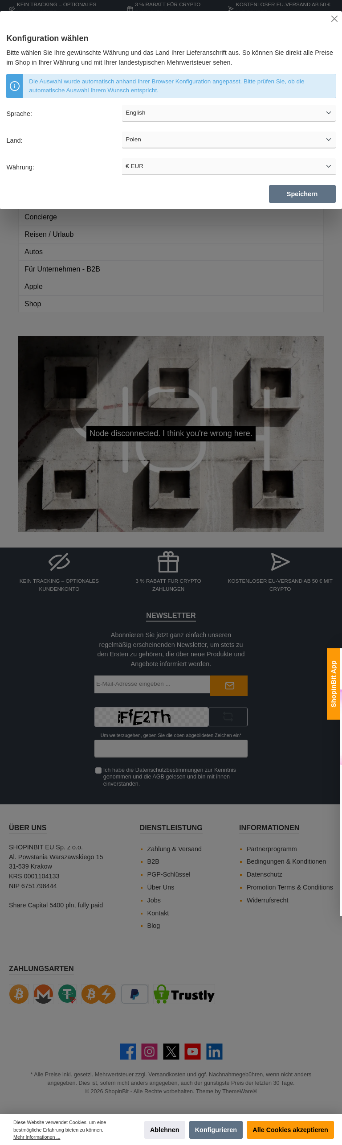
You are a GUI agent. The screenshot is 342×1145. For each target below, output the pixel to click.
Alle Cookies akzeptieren (290, 1129)
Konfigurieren (216, 1129)
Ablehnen (164, 1129)
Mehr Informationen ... (36, 1137)
